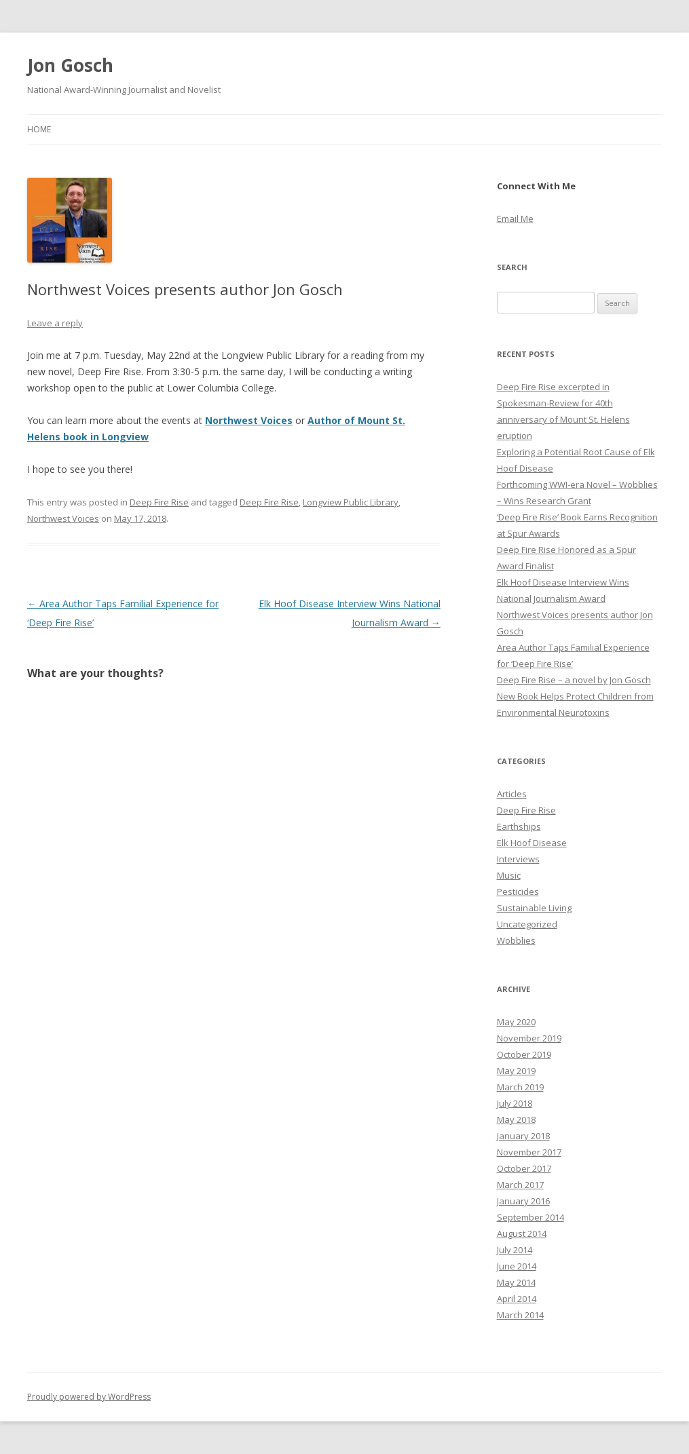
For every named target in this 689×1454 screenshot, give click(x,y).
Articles (512, 794)
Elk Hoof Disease (532, 843)
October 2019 (524, 1054)
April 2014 (516, 1299)
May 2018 (516, 1119)
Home (39, 129)
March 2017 (520, 1185)
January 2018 (523, 1136)
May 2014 (516, 1282)
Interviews (518, 859)
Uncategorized (527, 924)
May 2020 (516, 1022)
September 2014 (530, 1217)
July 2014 (514, 1250)
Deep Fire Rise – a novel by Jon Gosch (574, 680)
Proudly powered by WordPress (89, 1396)
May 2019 (516, 1071)
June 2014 (516, 1266)
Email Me (515, 218)
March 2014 (520, 1315)
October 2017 (524, 1168)
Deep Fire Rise (159, 502)
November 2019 (529, 1038)
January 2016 (523, 1201)
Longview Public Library (350, 502)
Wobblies (516, 940)
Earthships (519, 826)
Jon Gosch (70, 65)
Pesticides (518, 891)
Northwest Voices (249, 420)
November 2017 (529, 1152)
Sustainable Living (534, 908)
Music (509, 875)
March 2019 (520, 1087)
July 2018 (514, 1103)
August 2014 (521, 1233)
